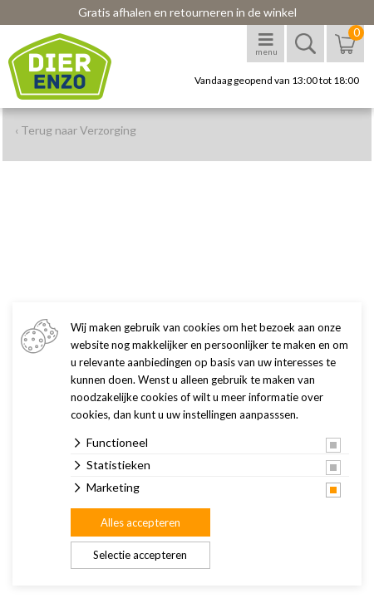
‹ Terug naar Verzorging (75, 130)
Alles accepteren (140, 522)
